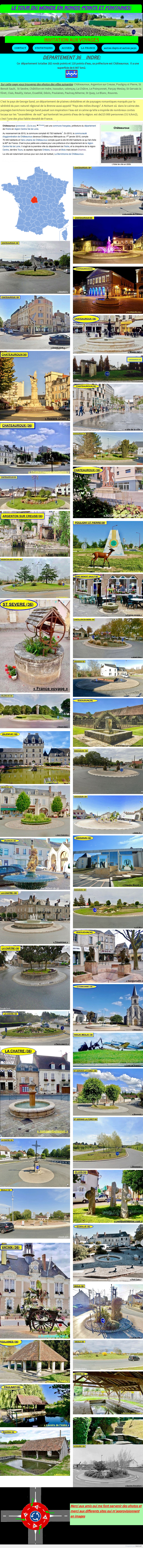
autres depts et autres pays (120, 48)
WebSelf (138, 1546)
